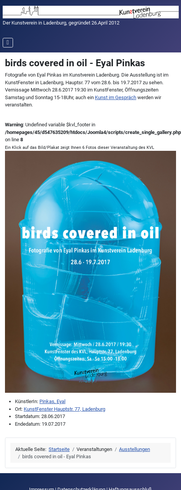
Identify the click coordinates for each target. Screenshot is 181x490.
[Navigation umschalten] (8, 42)
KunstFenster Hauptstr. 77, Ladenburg (64, 409)
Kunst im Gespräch (115, 97)
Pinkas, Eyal (52, 401)
